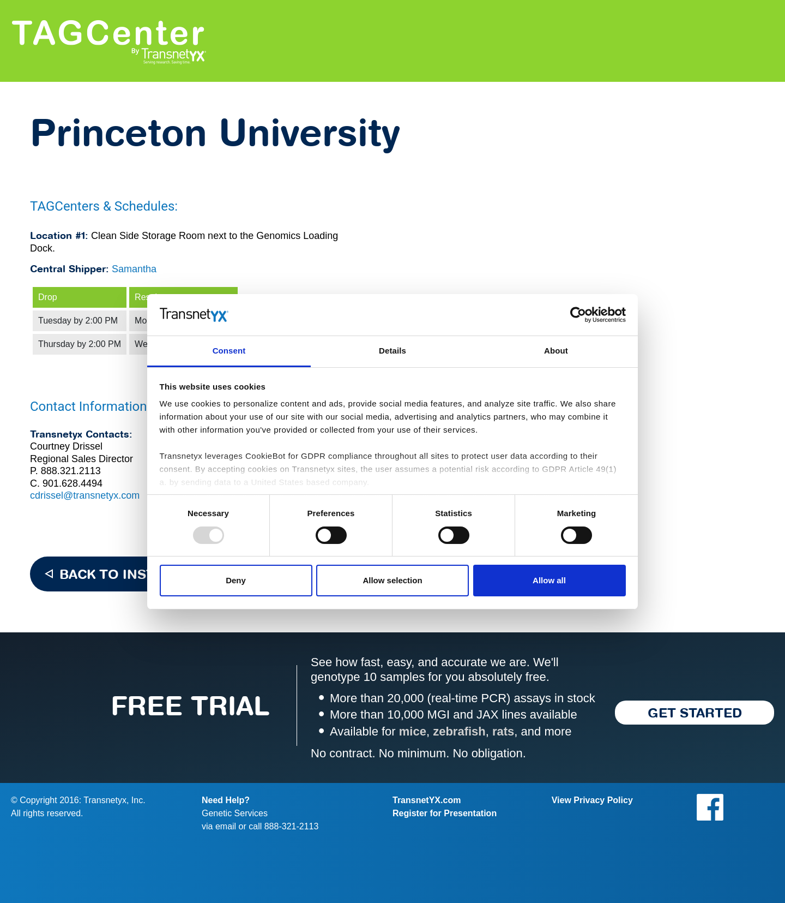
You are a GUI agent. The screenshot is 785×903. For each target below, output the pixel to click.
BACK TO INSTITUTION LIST (152, 574)
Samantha (134, 269)
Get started (695, 712)
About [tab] (556, 350)
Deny (236, 580)
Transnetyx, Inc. (114, 800)
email (225, 826)
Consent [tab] (229, 350)
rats (503, 731)
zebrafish (459, 731)
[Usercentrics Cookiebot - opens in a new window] (578, 315)
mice (412, 731)
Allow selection (392, 580)
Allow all (549, 580)
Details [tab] (392, 350)
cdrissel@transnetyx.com (85, 495)
